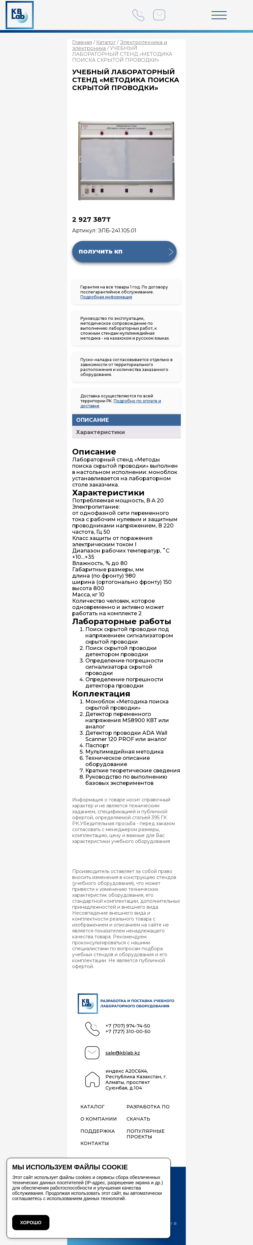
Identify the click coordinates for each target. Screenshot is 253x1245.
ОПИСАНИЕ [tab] (92, 420)
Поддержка (97, 1131)
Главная (82, 42)
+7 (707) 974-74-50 (127, 1026)
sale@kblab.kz (122, 1053)
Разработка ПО (148, 1107)
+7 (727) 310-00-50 (128, 1031)
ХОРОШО (31, 1222)
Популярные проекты (145, 1134)
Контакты (94, 1143)
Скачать (138, 1119)
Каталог (106, 42)
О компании (98, 1119)
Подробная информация (106, 296)
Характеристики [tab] (100, 432)
